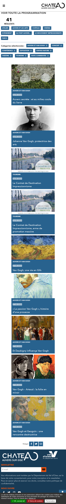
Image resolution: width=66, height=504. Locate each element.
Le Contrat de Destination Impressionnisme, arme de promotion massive (27, 228)
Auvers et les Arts (20, 28)
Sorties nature (42, 51)
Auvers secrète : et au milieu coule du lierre (32, 101)
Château (36, 28)
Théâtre (5, 56)
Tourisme (20, 56)
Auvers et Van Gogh (36, 45)
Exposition (24, 51)
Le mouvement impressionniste (48, 33)
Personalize (50, 501)
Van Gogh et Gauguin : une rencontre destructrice (28, 433)
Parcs (4, 38)
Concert (55, 45)
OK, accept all (18, 501)
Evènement (7, 33)
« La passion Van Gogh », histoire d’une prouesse (31, 310)
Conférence (7, 51)
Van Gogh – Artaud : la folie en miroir (29, 391)
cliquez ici (32, 498)
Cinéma (47, 28)
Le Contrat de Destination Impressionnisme (27, 184)
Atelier (5, 28)
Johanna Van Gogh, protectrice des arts (32, 143)
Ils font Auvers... (23, 33)
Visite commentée (38, 56)
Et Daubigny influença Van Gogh (31, 350)
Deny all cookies (35, 501)
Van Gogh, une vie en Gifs (27, 270)
